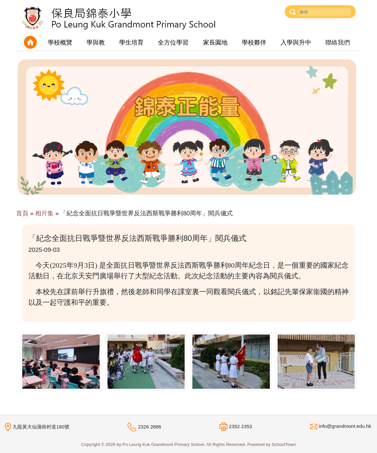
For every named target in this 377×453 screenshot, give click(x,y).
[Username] (325, 12)
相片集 (44, 213)
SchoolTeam (284, 444)
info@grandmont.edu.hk (345, 426)
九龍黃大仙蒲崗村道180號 (41, 426)
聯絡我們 (337, 42)
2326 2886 (149, 426)
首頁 (22, 213)
